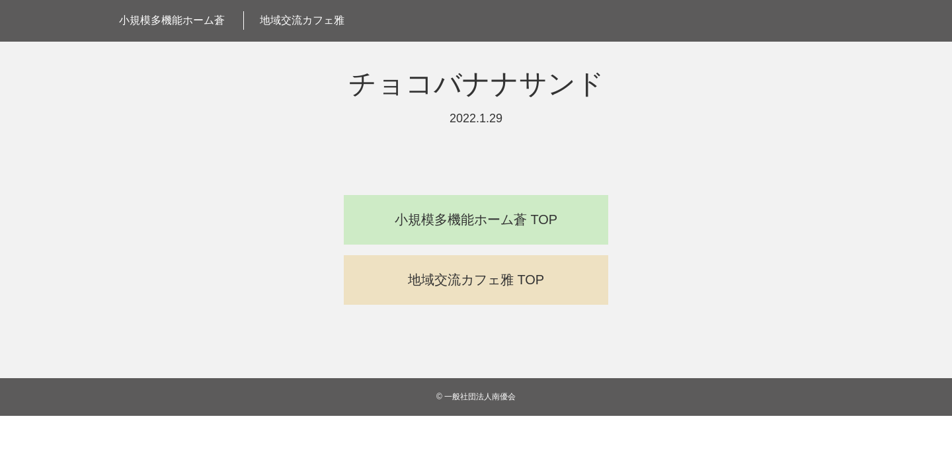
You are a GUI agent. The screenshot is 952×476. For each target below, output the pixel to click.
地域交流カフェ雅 (302, 20)
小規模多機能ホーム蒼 (172, 20)
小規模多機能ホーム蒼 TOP (476, 219)
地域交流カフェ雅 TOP (476, 279)
